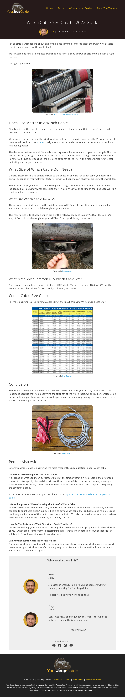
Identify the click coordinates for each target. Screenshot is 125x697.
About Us (58, 679)
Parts (61, 8)
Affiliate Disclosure (93, 679)
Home (49, 8)
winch (40, 142)
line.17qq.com (67, 376)
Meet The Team (108, 8)
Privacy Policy (78, 679)
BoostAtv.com (67, 271)
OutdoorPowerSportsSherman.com (67, 114)
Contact (67, 679)
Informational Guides (80, 8)
